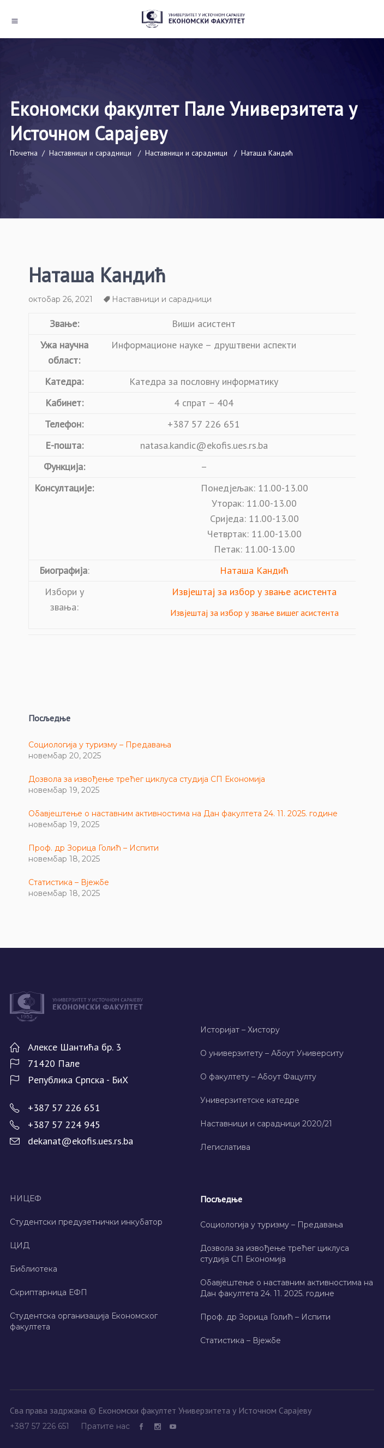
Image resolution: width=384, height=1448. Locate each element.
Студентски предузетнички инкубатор (86, 1222)
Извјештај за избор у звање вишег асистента (254, 612)
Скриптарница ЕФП (48, 1292)
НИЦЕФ (25, 1198)
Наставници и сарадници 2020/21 (266, 1124)
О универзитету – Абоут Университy (272, 1053)
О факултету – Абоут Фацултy (258, 1077)
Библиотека (33, 1269)
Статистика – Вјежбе (68, 882)
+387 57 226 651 (40, 1426)
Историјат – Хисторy (240, 1030)
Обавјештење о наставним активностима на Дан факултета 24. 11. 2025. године (183, 813)
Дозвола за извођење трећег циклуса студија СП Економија (146, 779)
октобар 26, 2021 (60, 299)
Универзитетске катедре (249, 1100)
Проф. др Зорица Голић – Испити (93, 848)
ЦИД (19, 1245)
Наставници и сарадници (90, 153)
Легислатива (225, 1147)
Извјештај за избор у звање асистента (254, 591)
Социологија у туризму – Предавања (99, 745)
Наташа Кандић (254, 570)
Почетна (24, 153)
